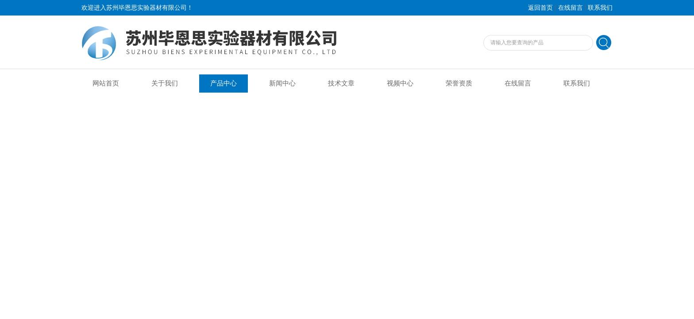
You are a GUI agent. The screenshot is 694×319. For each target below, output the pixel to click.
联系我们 (600, 7)
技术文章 (341, 83)
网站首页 (106, 83)
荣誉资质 (459, 83)
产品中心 (223, 83)
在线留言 (570, 7)
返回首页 (540, 7)
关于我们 (164, 83)
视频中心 (400, 83)
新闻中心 (282, 83)
